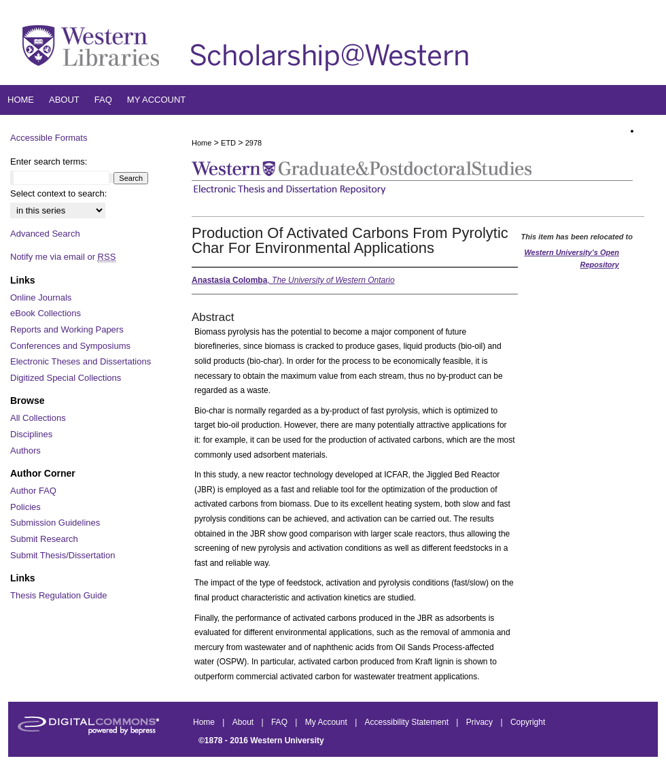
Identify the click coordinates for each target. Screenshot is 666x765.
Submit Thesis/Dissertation (62, 555)
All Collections (38, 418)
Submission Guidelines (55, 522)
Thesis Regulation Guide (58, 595)
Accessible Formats (48, 138)
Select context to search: (58, 193)
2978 (253, 143)
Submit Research (44, 539)
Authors (25, 450)
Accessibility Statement (408, 722)
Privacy (480, 722)
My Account (327, 722)
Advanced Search (45, 233)
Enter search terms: (48, 161)
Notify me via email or (63, 257)
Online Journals (40, 297)
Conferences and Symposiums (70, 346)
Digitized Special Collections (65, 378)
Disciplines (31, 434)
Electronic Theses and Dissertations (80, 361)
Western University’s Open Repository (571, 258)
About (244, 722)
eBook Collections (45, 313)
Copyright (527, 722)
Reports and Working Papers (67, 329)
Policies (25, 507)
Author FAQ (33, 491)
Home (201, 143)
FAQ (280, 722)
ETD (228, 143)
